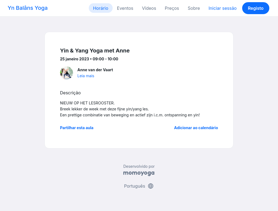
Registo (256, 8)
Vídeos (149, 8)
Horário (100, 8)
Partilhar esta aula (76, 127)
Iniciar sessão (222, 8)
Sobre (194, 8)
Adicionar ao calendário (196, 127)
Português (139, 186)
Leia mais (85, 75)
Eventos (125, 8)
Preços (172, 8)
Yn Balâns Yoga (28, 8)
